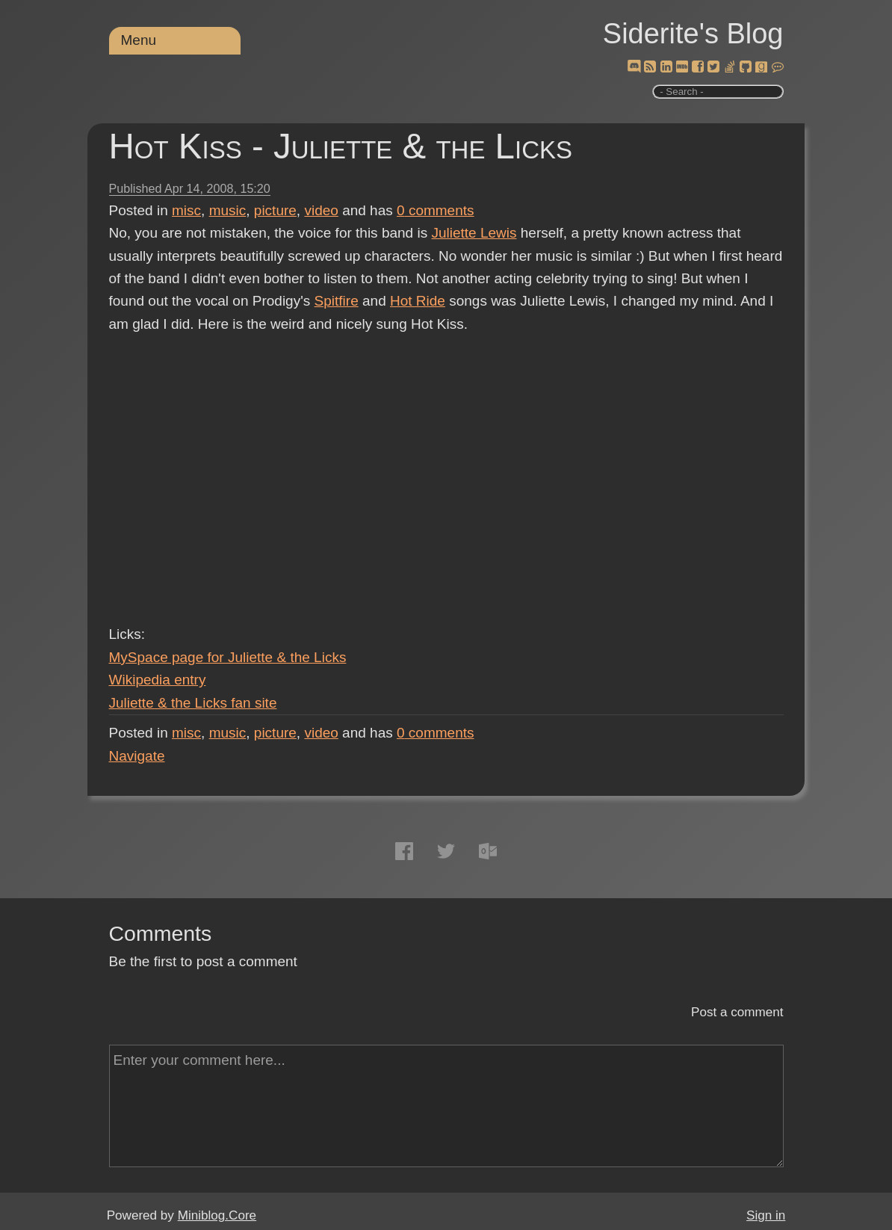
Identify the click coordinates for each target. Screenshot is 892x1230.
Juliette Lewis (473, 233)
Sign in (765, 1215)
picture (275, 210)
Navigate (137, 756)
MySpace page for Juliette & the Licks (228, 657)
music (228, 210)
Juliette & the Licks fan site (193, 703)
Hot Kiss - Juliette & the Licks (341, 146)
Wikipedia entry (157, 679)
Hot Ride (417, 301)
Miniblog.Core (217, 1215)
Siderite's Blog (693, 33)
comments (435, 210)
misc (186, 210)
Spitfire (337, 301)
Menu (139, 40)
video (321, 210)
